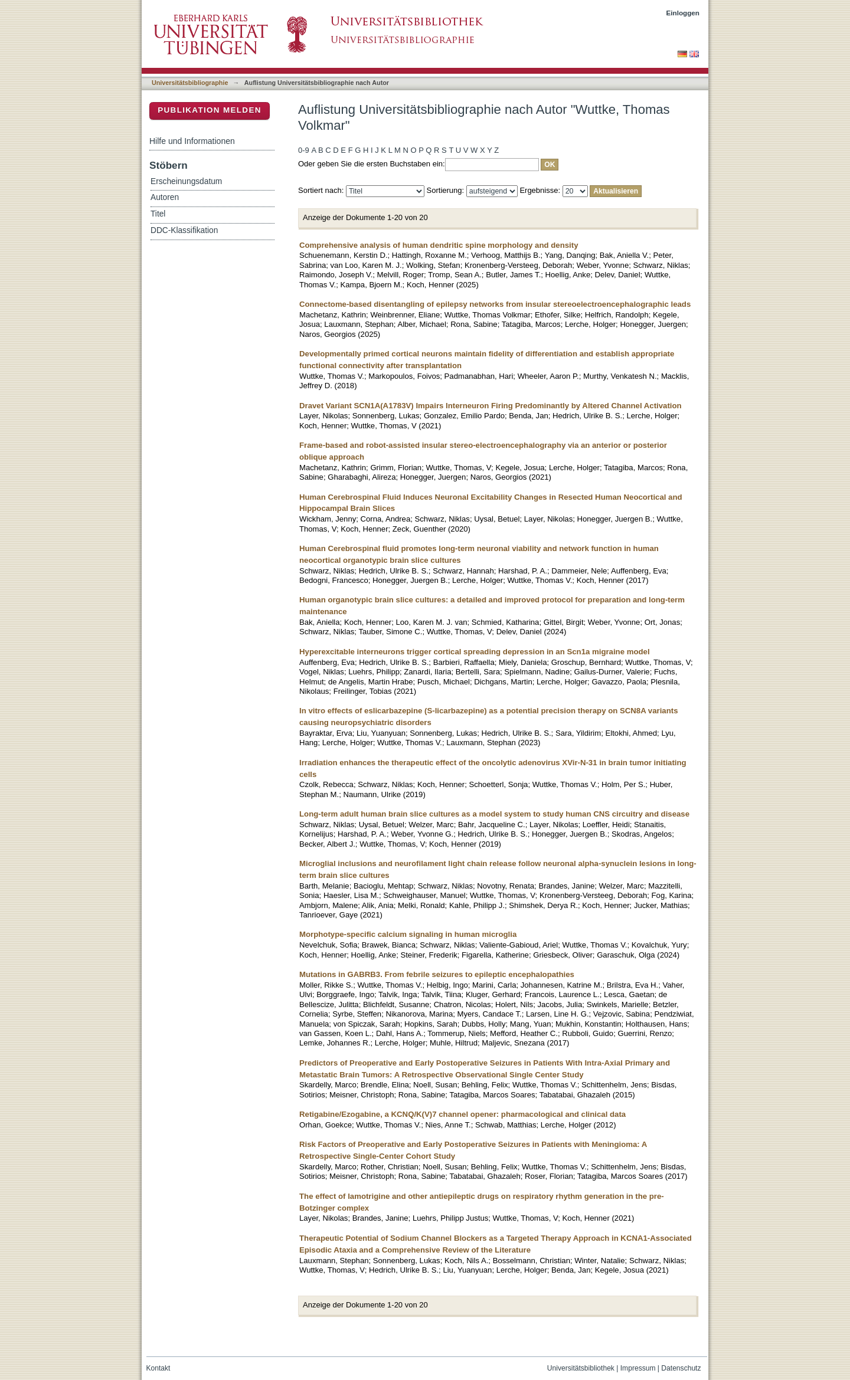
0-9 (303, 150)
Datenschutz (681, 1368)
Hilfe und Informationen (192, 141)
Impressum (638, 1368)
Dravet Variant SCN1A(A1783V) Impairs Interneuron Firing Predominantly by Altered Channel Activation (490, 405)
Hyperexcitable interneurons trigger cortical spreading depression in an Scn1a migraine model (474, 651)
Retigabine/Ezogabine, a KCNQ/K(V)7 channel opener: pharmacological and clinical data (462, 1114)
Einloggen (683, 13)
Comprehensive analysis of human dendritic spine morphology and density (438, 245)
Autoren (165, 197)
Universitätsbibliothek (580, 1368)
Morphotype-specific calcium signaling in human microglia (407, 934)
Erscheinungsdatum (186, 181)
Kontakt (158, 1368)
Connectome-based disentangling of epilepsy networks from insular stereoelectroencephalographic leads (495, 304)
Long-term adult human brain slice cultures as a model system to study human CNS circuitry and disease (494, 813)
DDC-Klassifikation (184, 230)
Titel (158, 213)
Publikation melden (209, 110)
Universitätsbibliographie (190, 82)
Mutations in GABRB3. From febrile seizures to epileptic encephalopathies (436, 974)
